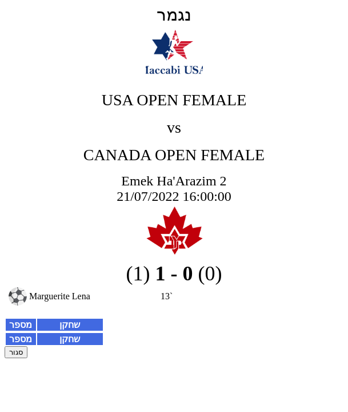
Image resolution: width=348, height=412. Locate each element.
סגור (16, 352)
